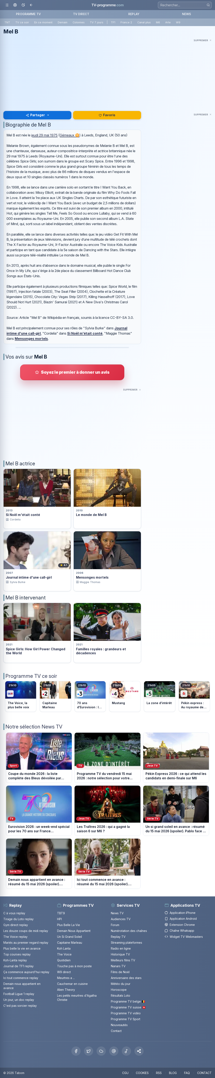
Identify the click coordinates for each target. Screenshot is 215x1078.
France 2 (126, 22)
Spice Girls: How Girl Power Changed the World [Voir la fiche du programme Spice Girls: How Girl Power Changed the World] (35, 651)
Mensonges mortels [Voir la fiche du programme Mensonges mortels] (92, 577)
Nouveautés (119, 1025)
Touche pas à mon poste (74, 966)
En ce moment (43, 22)
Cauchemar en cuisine (72, 984)
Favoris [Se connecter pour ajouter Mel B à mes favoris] (107, 115)
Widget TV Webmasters (184, 936)
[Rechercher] (208, 5)
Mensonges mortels (31, 338)
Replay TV (118, 936)
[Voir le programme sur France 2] (55, 696)
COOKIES (142, 1073)
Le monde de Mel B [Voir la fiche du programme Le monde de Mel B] (91, 515)
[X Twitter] (88, 1051)
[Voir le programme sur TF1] (20, 696)
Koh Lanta (64, 948)
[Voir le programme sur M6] (194, 696)
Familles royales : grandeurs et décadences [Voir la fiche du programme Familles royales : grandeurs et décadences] (101, 651)
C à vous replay (14, 913)
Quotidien (64, 960)
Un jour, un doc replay (18, 999)
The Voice (64, 954)
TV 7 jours (96, 22)
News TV (117, 913)
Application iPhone (180, 912)
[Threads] (113, 1051)
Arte (168, 22)
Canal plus (144, 22)
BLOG (173, 1073)
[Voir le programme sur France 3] (90, 696)
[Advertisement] (107, 72)
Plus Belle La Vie (68, 925)
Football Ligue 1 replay (18, 994)
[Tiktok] (126, 1051)
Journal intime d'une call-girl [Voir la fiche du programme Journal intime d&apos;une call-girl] (29, 577)
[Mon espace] (15, 5)
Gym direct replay (15, 925)
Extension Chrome (180, 924)
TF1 (113, 22)
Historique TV (120, 954)
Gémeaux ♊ (69, 135)
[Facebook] (76, 1051)
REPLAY (133, 14)
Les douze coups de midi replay (25, 931)
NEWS (186, 14)
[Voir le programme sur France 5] (159, 696)
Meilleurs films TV (123, 960)
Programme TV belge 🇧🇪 (128, 1001)
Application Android (181, 918)
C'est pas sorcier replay (20, 1005)
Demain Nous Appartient (73, 931)
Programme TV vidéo (126, 1013)
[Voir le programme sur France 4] (124, 696)
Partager (35, 115)
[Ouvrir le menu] (6, 5)
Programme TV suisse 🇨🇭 (128, 1007)
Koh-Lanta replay (15, 960)
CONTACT (204, 1073)
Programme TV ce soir (31, 676)
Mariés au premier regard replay (25, 942)
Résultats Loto (120, 995)
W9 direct (64, 972)
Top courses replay (17, 954)
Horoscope (119, 989)
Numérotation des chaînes (129, 931)
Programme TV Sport (125, 1019)
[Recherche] (185, 5)
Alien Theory (66, 989)
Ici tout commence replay (20, 978)
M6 (158, 22)
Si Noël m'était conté (84, 333)
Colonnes (79, 22)
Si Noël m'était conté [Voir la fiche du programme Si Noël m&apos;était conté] (23, 515)
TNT (7, 22)
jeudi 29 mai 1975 (44, 135)
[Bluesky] (101, 1051)
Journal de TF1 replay (18, 966)
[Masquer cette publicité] (203, 40)
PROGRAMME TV (28, 14)
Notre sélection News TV (33, 727)
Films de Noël (120, 972)
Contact (116, 1031)
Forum (115, 925)
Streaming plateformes (126, 942)
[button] (139, 1051)
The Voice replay (15, 936)
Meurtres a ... (66, 978)
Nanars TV (118, 966)
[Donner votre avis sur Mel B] (72, 372)
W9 (178, 22)
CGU (125, 1073)
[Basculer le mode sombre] (23, 5)
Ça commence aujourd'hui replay (26, 972)
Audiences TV (121, 919)
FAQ (187, 1073)
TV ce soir (22, 22)
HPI (59, 919)
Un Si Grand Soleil (69, 936)
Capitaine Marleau (69, 942)
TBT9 (61, 913)
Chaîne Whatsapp (179, 930)
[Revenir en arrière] (31, 5)
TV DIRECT (81, 14)
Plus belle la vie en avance (22, 948)
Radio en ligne (121, 948)
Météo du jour (120, 984)
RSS (159, 1073)
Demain (62, 22)
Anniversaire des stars (126, 978)
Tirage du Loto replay (18, 919)
